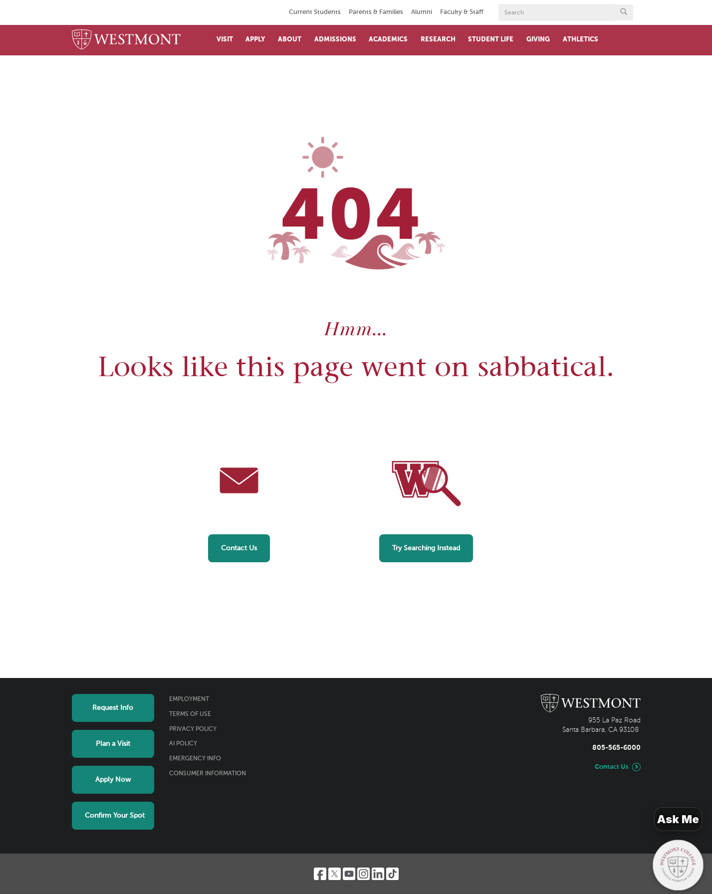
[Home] (126, 40)
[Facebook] (320, 874)
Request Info (112, 707)
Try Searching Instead (426, 548)
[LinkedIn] (378, 874)
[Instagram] (363, 874)
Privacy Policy (193, 729)
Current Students (315, 12)
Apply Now (113, 779)
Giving (538, 39)
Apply (255, 39)
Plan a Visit (113, 743)
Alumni (421, 12)
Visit (225, 39)
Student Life (490, 39)
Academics (388, 39)
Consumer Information (207, 774)
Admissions (335, 39)
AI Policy (183, 744)
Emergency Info (195, 759)
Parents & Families (376, 12)
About (289, 39)
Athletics (580, 39)
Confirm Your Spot (115, 815)
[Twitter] (334, 874)
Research (438, 39)
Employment (189, 699)
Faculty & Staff (461, 12)
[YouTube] (349, 874)
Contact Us (239, 548)
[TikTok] (392, 874)
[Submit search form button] (623, 12)
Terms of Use (190, 714)
